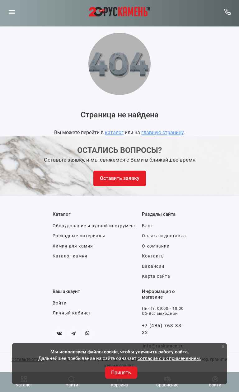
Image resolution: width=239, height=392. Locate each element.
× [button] (223, 346)
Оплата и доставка (164, 235)
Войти (60, 302)
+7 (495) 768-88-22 (162, 329)
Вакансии (153, 266)
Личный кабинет (72, 312)
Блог (147, 225)
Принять (121, 372)
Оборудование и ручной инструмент (94, 225)
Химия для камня (73, 245)
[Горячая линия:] (227, 11)
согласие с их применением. (169, 358)
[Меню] (11, 11)
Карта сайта (156, 276)
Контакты (153, 255)
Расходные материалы (79, 235)
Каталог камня (70, 255)
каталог (114, 132)
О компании (156, 245)
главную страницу (162, 132)
